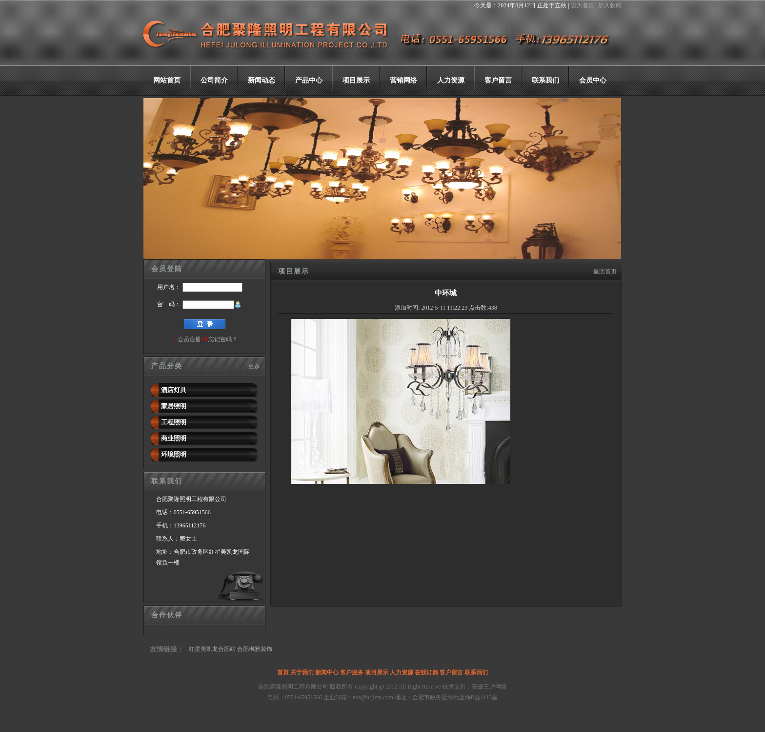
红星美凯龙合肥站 (212, 649)
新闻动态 (261, 80)
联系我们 (545, 80)
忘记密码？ (223, 339)
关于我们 (302, 672)
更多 (254, 366)
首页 (283, 672)
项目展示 (356, 80)
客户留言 (498, 80)
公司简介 (214, 80)
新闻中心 (327, 672)
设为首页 (582, 5)
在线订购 (426, 672)
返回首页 (605, 271)
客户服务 (351, 672)
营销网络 (403, 80)
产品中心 (308, 80)
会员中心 (592, 80)
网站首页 (167, 80)
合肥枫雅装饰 (254, 649)
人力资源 (450, 80)
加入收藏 (610, 5)
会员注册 (189, 339)
